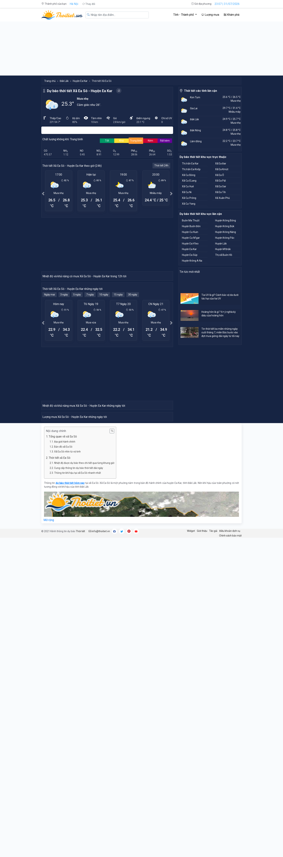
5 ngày (77, 359)
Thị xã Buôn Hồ (223, 254)
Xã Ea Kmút (221, 169)
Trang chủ (50, 80)
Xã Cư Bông (188, 175)
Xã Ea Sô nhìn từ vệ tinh (67, 645)
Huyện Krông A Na (192, 260)
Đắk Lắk (64, 80)
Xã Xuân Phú (222, 197)
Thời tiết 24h (161, 165)
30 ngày (132, 359)
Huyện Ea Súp (189, 254)
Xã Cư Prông (189, 197)
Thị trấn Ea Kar (190, 163)
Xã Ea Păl (220, 180)
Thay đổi (88, 4)
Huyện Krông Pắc (224, 237)
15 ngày (118, 359)
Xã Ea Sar (220, 186)
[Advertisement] (141, 48)
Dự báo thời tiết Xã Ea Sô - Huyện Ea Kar (79, 91)
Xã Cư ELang (189, 180)
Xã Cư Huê (188, 186)
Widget (191, 725)
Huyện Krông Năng (225, 232)
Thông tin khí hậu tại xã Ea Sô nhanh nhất (77, 667)
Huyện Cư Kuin (190, 232)
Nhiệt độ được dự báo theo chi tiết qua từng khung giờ (84, 657)
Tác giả (213, 725)
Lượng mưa (210, 14)
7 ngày (90, 359)
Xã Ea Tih (220, 192)
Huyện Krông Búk (224, 226)
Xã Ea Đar (220, 163)
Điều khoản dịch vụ (229, 725)
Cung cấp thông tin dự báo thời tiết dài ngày (78, 662)
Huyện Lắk (221, 243)
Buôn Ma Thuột (190, 220)
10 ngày (103, 359)
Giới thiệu (202, 725)
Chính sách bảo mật (230, 729)
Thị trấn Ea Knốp (191, 169)
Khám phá (231, 14)
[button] (43, 194)
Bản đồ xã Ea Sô (63, 640)
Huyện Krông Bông (225, 220)
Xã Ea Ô (219, 175)
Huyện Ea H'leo (190, 243)
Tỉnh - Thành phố (184, 14)
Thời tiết (80, 725)
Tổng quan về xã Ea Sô (63, 630)
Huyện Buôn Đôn (191, 226)
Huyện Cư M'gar (191, 237)
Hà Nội (74, 4)
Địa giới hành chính (64, 635)
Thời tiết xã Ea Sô (59, 652)
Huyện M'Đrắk (223, 249)
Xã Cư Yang (188, 203)
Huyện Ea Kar (80, 80)
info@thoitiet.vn (99, 725)
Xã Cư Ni (186, 192)
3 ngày (64, 359)
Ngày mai (49, 359)
